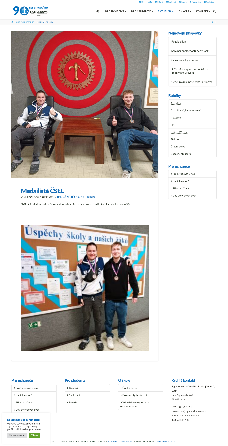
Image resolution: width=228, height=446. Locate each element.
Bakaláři (159, 2)
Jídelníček (209, 2)
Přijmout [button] (34, 435)
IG (150, 2)
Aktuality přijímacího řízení (185, 110)
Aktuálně (63, 197)
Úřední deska (178, 146)
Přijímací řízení (180, 188)
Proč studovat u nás (183, 173)
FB (141, 2)
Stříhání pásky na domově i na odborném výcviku (189, 71)
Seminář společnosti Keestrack (190, 51)
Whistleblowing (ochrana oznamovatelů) (135, 404)
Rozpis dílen (195, 2)
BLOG (174, 124)
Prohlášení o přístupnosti (120, 441)
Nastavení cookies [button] (17, 435)
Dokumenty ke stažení (133, 394)
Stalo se (175, 139)
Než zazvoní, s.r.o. (166, 441)
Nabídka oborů (180, 180)
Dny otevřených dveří (184, 195)
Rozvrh (183, 2)
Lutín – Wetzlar (179, 131)
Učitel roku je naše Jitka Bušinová (191, 82)
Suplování (171, 2)
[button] (85, 288)
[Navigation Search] (215, 11)
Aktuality (176, 102)
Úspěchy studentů (83, 197)
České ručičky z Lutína (184, 60)
